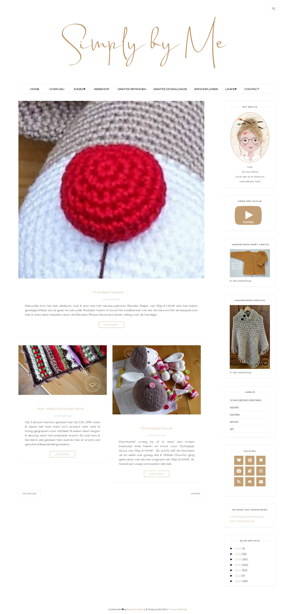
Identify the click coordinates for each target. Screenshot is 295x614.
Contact (252, 89)
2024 (238, 559)
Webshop (101, 89)
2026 (238, 548)
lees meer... (111, 325)
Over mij (57, 89)
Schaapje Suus (156, 428)
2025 (238, 554)
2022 (238, 570)
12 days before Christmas (245, 400)
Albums (234, 407)
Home (35, 89)
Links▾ (230, 89)
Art (232, 429)
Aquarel (235, 414)
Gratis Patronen (131, 89)
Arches (234, 421)
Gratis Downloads (170, 89)
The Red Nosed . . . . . (111, 292)
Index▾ (79, 89)
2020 (238, 581)
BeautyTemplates (135, 609)
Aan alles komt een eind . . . (62, 408)
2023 (238, 564)
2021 (238, 575)
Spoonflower (205, 89)
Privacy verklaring (178, 609)
